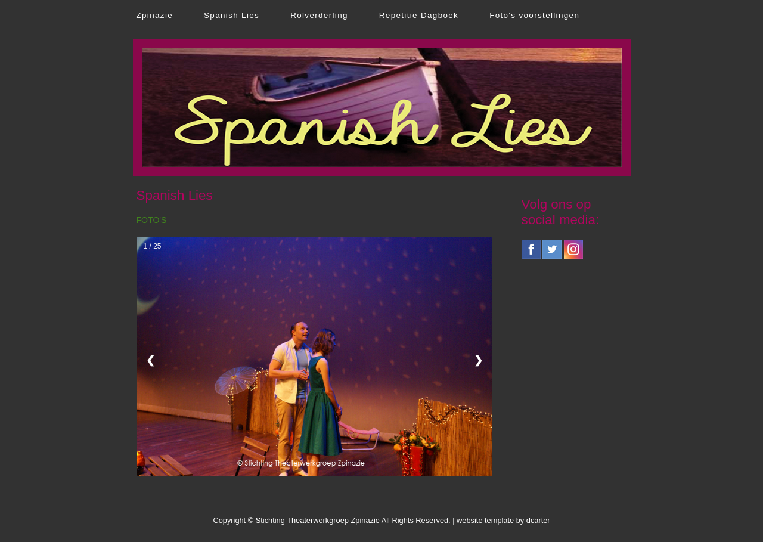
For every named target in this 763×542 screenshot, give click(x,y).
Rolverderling (319, 15)
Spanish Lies (231, 15)
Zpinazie (155, 15)
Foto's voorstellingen (534, 15)
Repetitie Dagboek (418, 15)
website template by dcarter (503, 520)
